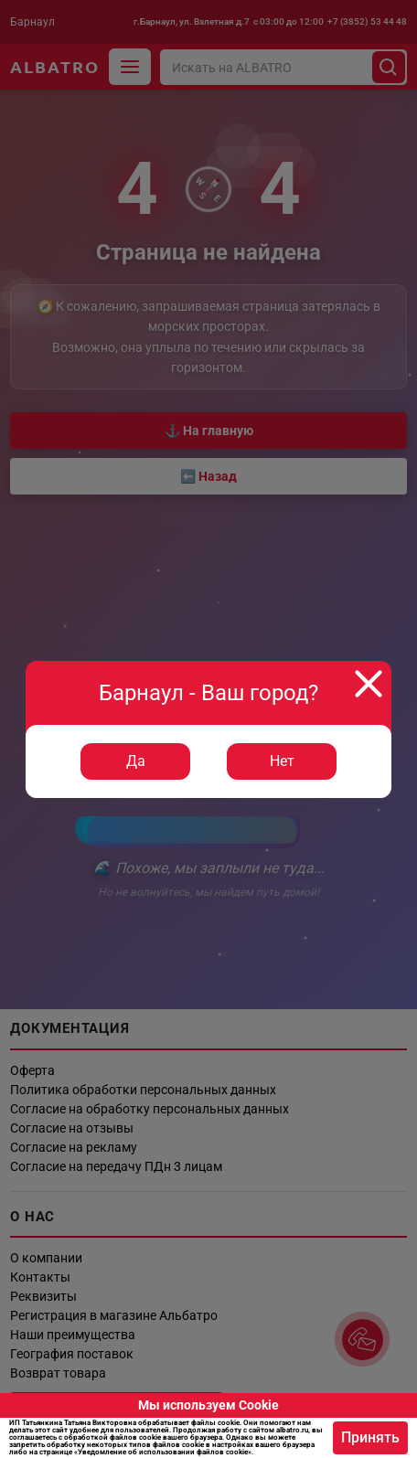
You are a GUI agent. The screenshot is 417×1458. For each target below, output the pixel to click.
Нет (282, 761)
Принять (370, 1437)
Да (135, 761)
